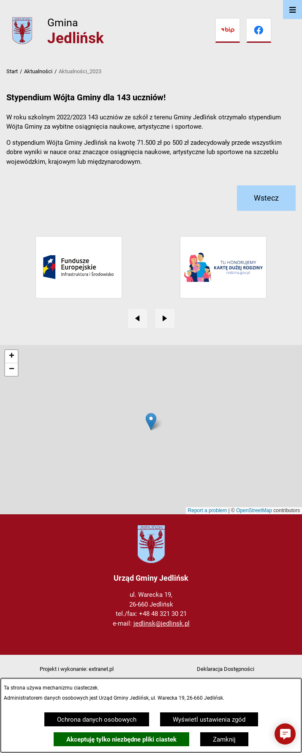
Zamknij (224, 739)
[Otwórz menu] (292, 9)
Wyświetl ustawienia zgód (209, 719)
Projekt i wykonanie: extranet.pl (77, 669)
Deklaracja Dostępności (225, 669)
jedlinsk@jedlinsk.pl (161, 623)
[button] (285, 734)
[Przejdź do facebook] (259, 30)
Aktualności (38, 71)
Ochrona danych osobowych (96, 719)
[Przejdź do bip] (227, 30)
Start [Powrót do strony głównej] (12, 71)
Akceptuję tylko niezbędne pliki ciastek (121, 739)
